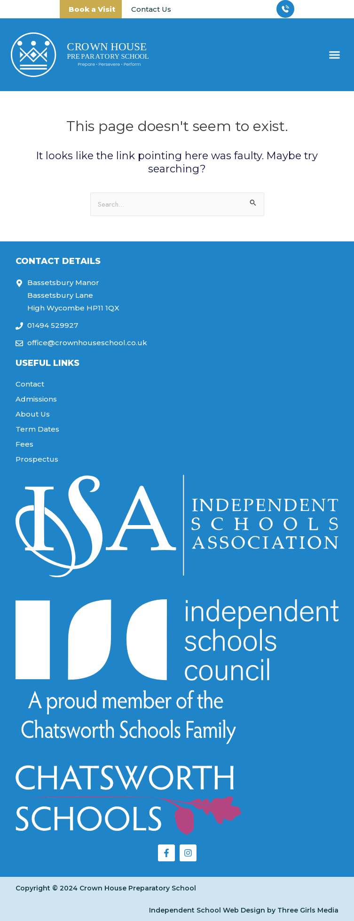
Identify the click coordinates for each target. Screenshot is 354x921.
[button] (335, 55)
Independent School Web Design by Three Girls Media (243, 910)
